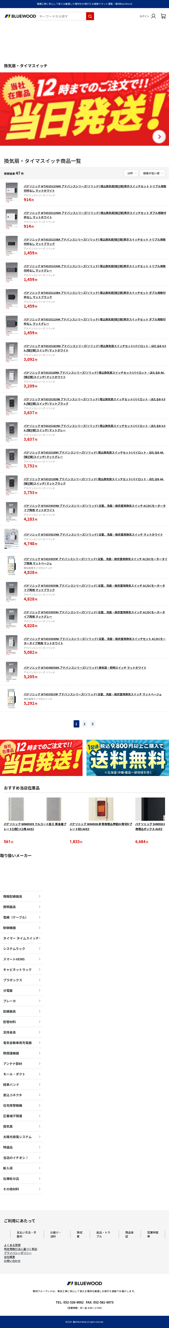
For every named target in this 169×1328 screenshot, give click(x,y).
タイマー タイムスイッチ (21, 939)
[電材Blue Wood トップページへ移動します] (20, 16)
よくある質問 (12, 1246)
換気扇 (8, 1127)
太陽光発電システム (17, 1137)
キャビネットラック (17, 970)
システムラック (14, 949)
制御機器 (9, 928)
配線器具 (9, 1012)
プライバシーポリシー (18, 1253)
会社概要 (9, 1257)
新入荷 (8, 1168)
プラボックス (12, 980)
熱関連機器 (11, 1054)
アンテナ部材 (12, 1064)
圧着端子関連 (12, 1116)
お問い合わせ (12, 1261)
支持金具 (9, 1033)
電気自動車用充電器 (17, 1043)
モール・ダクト (14, 1074)
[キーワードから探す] (90, 16)
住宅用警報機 (12, 1106)
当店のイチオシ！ (15, 1158)
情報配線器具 (12, 897)
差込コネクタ (12, 1095)
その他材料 (11, 1189)
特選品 (8, 1148)
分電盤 (8, 991)
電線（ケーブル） (15, 918)
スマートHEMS (14, 959)
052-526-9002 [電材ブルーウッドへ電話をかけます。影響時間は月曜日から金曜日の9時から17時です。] (73, 1302)
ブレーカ (9, 1001)
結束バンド (11, 1085)
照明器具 (9, 907)
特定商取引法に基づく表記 (20, 1249)
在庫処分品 (11, 1179)
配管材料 (9, 1022)
